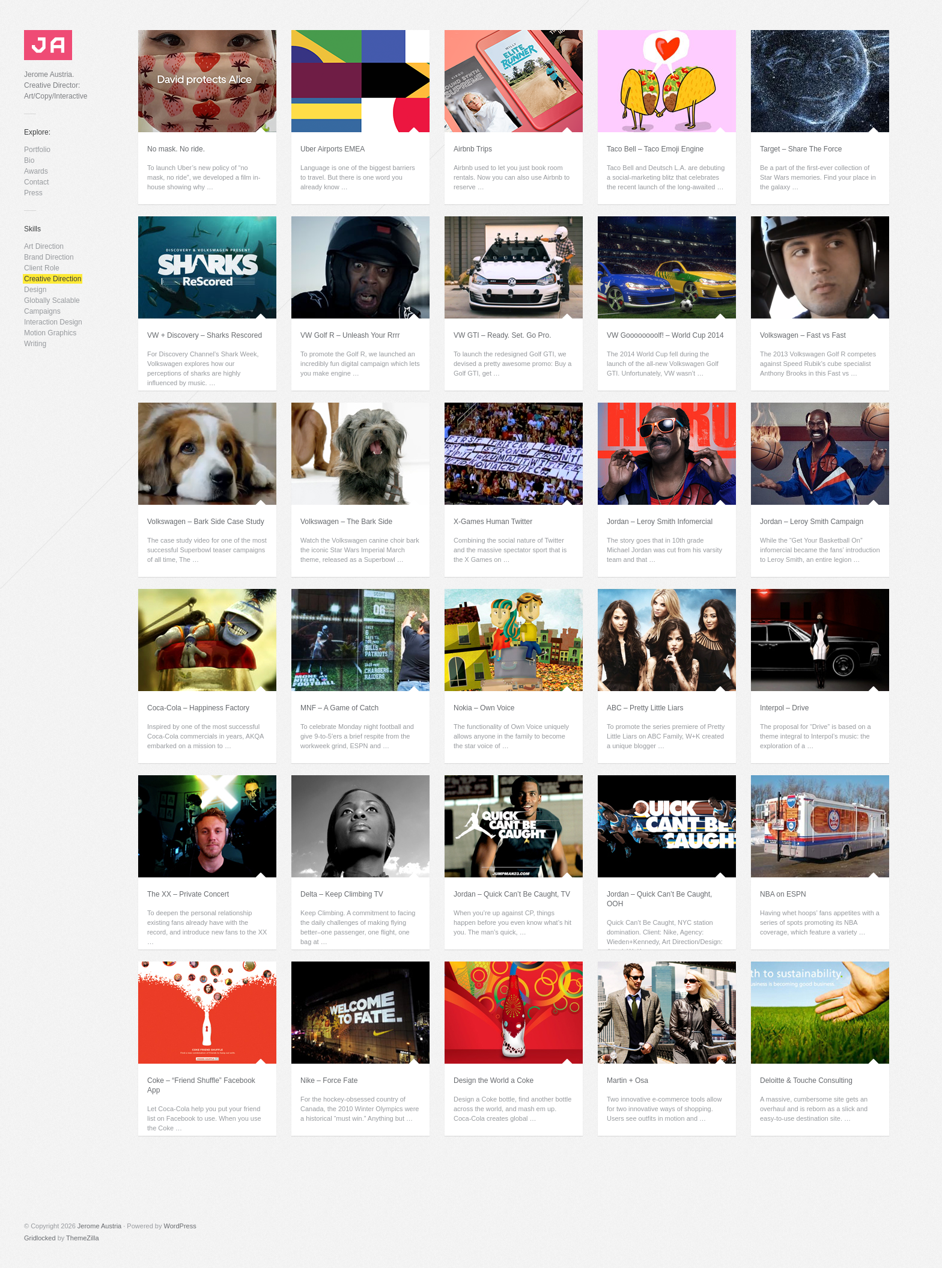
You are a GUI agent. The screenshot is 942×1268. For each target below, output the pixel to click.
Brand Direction (49, 257)
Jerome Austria (99, 1226)
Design (35, 289)
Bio (29, 160)
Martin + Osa (627, 1080)
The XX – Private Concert (188, 894)
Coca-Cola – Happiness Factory (198, 708)
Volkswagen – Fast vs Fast (803, 335)
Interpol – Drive (784, 708)
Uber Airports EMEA (332, 149)
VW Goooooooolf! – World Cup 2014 (665, 335)
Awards (36, 171)
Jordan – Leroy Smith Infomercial (660, 521)
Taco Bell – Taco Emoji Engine (655, 149)
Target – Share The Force (801, 149)
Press (33, 193)
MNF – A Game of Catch (339, 708)
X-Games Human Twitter (493, 521)
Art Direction (44, 246)
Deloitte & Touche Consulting (806, 1080)
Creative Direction (52, 279)
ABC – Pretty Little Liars (645, 708)
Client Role (41, 268)
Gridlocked (40, 1238)
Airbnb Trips (473, 149)
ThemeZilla (82, 1238)
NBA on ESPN (783, 894)
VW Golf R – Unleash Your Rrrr (350, 335)
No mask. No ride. (176, 149)
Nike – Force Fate (328, 1080)
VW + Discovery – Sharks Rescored (204, 335)
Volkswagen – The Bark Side (346, 521)
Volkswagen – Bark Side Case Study (205, 521)
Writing (35, 344)
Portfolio (37, 149)
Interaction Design (53, 322)
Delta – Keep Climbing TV (341, 894)
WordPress (180, 1226)
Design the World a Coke (493, 1080)
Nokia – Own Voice (484, 708)
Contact (36, 182)
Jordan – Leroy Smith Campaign (811, 521)
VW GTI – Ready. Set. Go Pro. (503, 335)
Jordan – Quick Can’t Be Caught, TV (512, 894)
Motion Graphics (50, 333)
